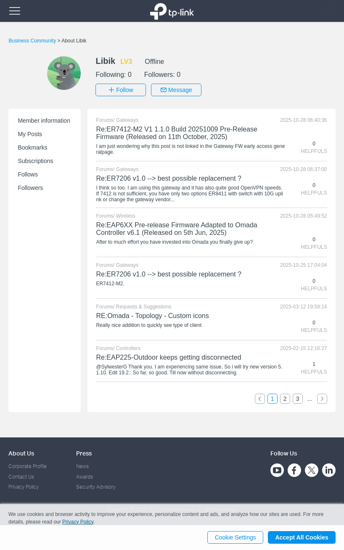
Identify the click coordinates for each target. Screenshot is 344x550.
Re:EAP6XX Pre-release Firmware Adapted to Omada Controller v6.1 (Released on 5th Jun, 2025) (176, 228)
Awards (84, 476)
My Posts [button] (30, 134)
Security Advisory (96, 487)
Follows (27, 174)
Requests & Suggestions (143, 307)
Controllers (128, 348)
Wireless (125, 216)
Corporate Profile (27, 466)
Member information (44, 120)
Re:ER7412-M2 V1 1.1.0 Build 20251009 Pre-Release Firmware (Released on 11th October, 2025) (176, 133)
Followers (30, 187)
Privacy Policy (23, 487)
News (82, 466)
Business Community (32, 41)
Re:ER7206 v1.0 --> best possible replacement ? (168, 178)
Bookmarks (32, 147)
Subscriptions (35, 161)
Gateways (127, 120)
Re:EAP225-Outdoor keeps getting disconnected (168, 357)
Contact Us (21, 476)
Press (84, 453)
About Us (21, 453)
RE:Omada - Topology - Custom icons (152, 315)
